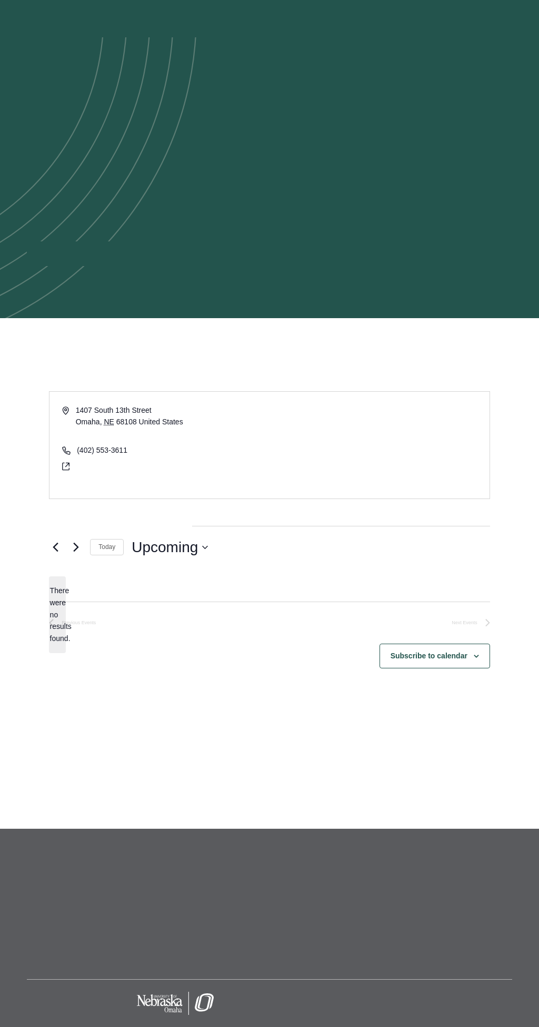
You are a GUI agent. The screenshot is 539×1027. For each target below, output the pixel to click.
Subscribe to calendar (429, 656)
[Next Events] (75, 547)
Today (106, 547)
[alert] (57, 614)
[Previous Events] (55, 547)
